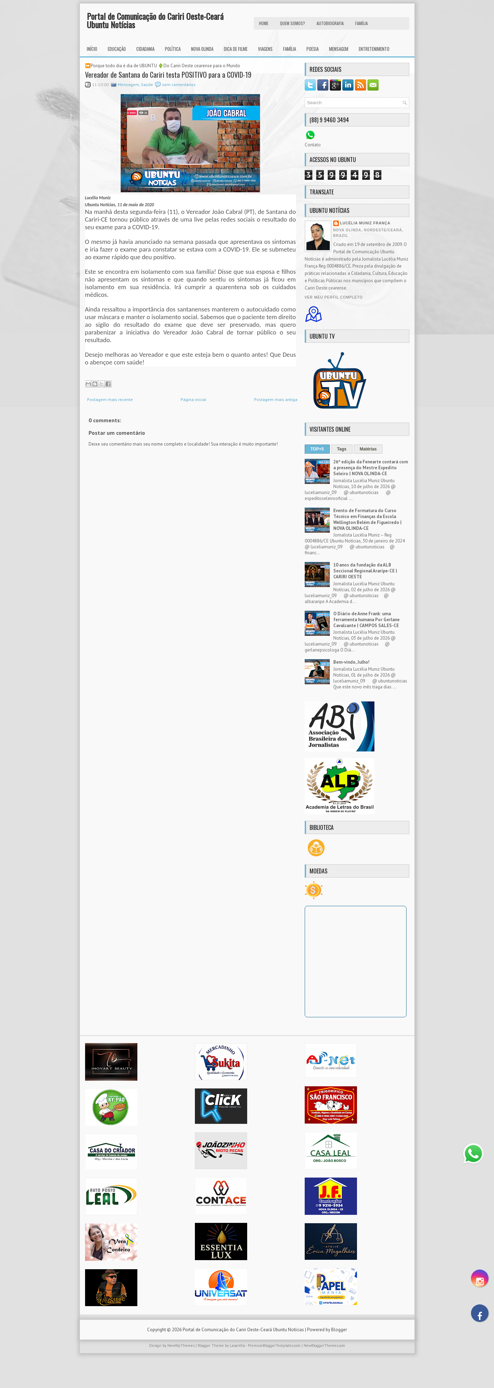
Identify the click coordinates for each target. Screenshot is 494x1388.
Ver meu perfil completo (334, 297)
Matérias (368, 449)
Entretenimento (374, 48)
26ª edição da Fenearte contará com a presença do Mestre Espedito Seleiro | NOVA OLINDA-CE (370, 468)
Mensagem (338, 48)
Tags (342, 449)
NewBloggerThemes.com (324, 1345)
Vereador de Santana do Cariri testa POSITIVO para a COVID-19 (168, 74)
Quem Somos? (292, 23)
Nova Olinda (202, 48)
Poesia (312, 48)
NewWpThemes (181, 1345)
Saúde (147, 84)
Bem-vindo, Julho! (351, 662)
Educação (117, 48)
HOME (263, 23)
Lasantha (237, 1345)
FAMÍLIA (361, 23)
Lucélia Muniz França (365, 223)
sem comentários (179, 84)
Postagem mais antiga (275, 399)
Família (289, 48)
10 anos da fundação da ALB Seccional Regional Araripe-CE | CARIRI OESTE (365, 571)
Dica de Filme (236, 48)
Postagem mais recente (110, 399)
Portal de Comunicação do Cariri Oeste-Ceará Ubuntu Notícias (155, 20)
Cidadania (145, 48)
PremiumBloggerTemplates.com (274, 1345)
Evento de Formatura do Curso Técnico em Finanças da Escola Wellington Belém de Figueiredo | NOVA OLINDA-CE (367, 519)
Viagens (265, 48)
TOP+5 (317, 449)
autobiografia (330, 23)
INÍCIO (92, 48)
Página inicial (193, 399)
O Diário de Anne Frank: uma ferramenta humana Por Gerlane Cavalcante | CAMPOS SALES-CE (366, 620)
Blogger (339, 1330)
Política (173, 48)
